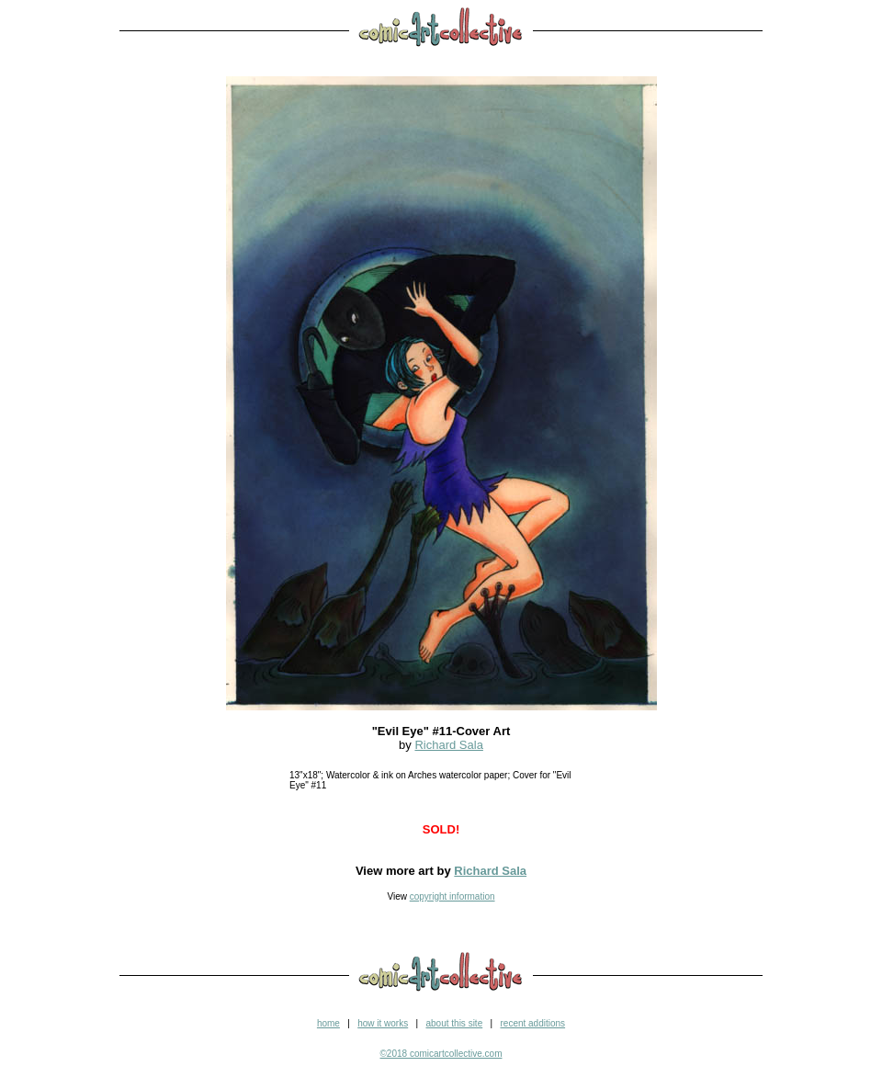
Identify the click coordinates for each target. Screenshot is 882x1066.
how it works (382, 1023)
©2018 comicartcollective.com (441, 1054)
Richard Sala (448, 745)
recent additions (532, 1023)
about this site (453, 1023)
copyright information (452, 896)
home (328, 1023)
